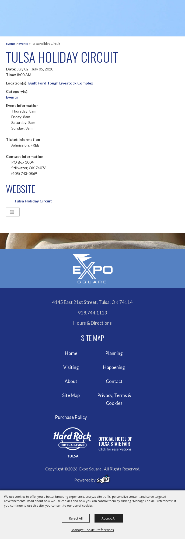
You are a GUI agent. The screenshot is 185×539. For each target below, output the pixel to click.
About (71, 381)
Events (11, 43)
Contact (114, 381)
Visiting (71, 367)
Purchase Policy (71, 417)
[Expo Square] (92, 268)
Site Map (71, 395)
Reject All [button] (76, 518)
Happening (114, 367)
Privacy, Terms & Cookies (114, 399)
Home (71, 353)
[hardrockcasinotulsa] (92, 442)
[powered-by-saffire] (103, 479)
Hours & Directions (92, 323)
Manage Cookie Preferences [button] (92, 530)
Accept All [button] (109, 518)
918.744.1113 (92, 313)
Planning (114, 353)
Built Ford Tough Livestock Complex (60, 83)
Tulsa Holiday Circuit (33, 201)
